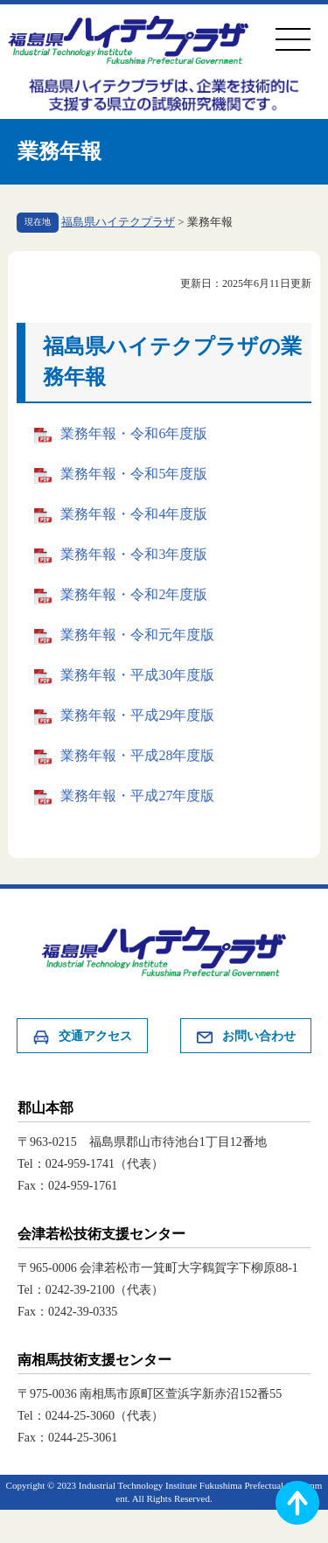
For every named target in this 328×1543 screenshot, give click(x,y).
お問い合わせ (246, 1037)
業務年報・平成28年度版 (137, 755)
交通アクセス (82, 1037)
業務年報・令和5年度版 (133, 473)
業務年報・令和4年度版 (133, 513)
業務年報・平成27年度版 (137, 795)
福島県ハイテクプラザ (118, 222)
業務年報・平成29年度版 (137, 715)
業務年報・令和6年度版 (133, 433)
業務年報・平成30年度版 (137, 674)
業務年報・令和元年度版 (137, 634)
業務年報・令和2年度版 (133, 594)
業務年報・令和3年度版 (133, 554)
